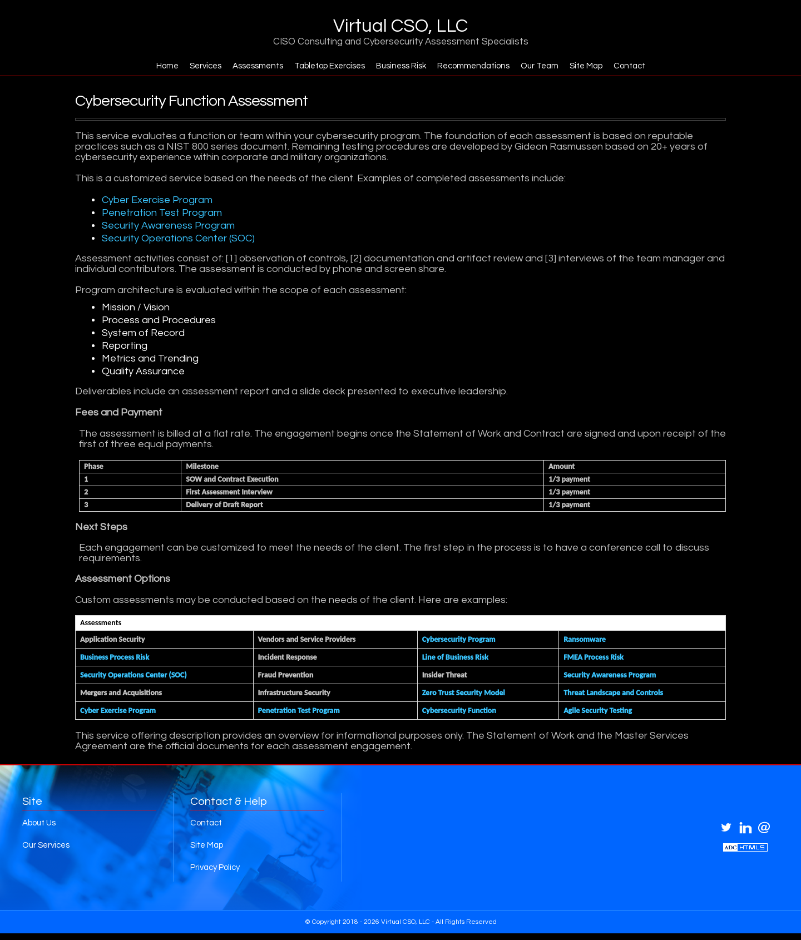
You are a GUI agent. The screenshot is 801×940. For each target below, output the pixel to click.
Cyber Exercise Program (157, 200)
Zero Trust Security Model (463, 693)
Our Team (544, 66)
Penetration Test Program (162, 213)
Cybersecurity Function (459, 711)
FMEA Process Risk (593, 657)
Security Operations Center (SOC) (178, 239)
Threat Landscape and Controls (613, 693)
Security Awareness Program (168, 226)
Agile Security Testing (597, 711)
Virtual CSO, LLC (400, 26)
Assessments (253, 66)
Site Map (592, 66)
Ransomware (584, 640)
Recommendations (476, 66)
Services (199, 66)
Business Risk (402, 66)
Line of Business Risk (455, 657)
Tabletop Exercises (327, 66)
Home (158, 66)
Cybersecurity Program (459, 640)
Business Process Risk (114, 657)
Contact (637, 66)
